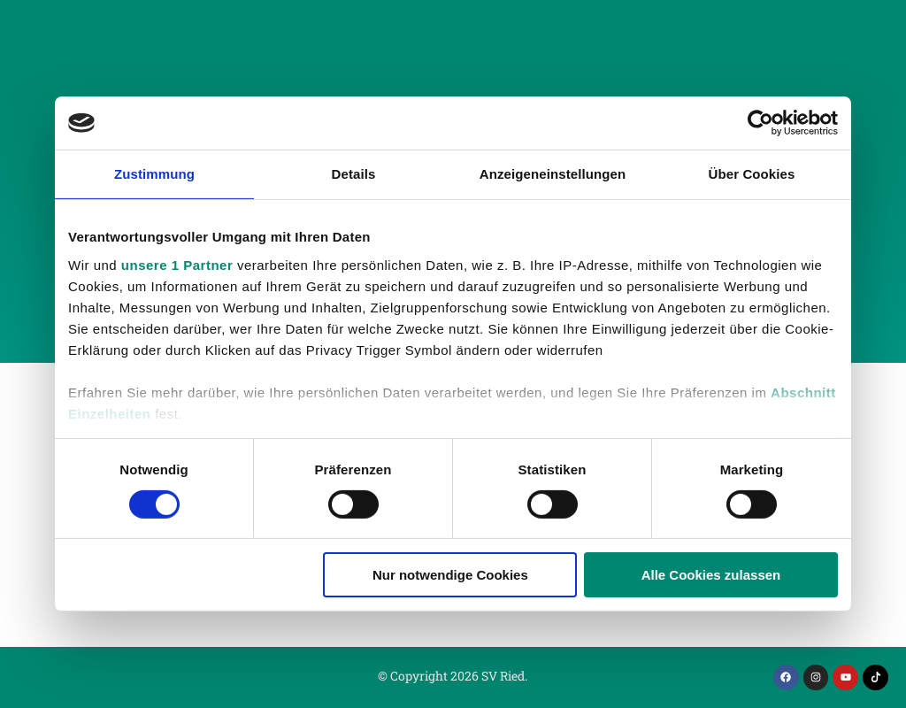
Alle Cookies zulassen (711, 574)
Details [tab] (354, 173)
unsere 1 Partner (177, 264)
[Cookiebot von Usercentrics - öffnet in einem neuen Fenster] (760, 123)
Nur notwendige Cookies (450, 574)
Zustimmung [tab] (154, 173)
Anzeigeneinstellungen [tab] (553, 173)
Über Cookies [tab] (752, 173)
